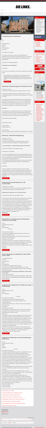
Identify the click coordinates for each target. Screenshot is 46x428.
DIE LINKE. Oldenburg (40, 53)
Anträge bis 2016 (4, 411)
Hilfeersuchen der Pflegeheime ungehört (9, 405)
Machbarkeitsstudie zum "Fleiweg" (8, 390)
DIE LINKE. (38, 42)
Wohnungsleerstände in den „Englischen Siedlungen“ (11, 401)
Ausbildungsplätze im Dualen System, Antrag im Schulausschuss (13, 399)
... (15, 419)
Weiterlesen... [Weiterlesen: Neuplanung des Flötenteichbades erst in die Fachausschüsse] (6, 214)
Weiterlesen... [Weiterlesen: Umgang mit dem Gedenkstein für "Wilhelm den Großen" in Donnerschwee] (6, 333)
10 (25, 419)
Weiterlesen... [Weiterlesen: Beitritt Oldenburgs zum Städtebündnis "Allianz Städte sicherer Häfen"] (6, 280)
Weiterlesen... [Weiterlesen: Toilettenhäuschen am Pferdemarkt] (7, 81)
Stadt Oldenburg (39, 56)
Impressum (37, 427)
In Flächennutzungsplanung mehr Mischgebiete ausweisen (12, 392)
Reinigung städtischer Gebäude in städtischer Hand (11, 394)
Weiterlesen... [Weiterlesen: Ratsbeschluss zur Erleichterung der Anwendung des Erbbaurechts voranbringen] (6, 249)
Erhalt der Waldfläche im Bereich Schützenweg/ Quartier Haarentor (13, 403)
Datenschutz (42, 427)
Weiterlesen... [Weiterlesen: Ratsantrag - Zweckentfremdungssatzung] (6, 178)
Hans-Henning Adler (39, 62)
